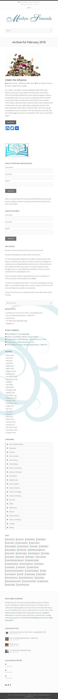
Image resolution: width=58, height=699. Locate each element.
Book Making (13, 462)
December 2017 (11, 393)
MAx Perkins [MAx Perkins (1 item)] (10, 565)
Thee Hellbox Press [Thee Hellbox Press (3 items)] (26, 575)
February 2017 (11, 420)
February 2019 (11, 369)
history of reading (15, 489)
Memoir (11, 509)
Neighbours (10, 321)
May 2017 (9, 412)
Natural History (14, 513)
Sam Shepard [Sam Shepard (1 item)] (10, 572)
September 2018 (11, 377)
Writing (11, 525)
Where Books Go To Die (38, 337)
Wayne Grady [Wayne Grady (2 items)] (10, 582)
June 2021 (9, 356)
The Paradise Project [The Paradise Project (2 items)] (13, 579)
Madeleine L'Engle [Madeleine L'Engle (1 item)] (32, 558)
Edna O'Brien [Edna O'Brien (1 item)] (35, 540)
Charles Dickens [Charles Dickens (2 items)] (22, 540)
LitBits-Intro (13, 505)
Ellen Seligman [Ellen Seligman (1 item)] (11, 544)
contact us (22, 698)
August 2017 (10, 404)
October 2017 (11, 398)
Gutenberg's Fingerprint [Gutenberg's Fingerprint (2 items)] (36, 547)
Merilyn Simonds (12, 83)
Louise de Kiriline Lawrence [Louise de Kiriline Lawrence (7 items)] (15, 558)
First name (9, 165)
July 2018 (9, 380)
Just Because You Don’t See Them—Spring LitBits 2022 (24, 310)
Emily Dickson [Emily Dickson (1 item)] (23, 544)
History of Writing (15, 493)
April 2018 (9, 382)
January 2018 (10, 390)
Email (7, 179)
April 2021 (9, 361)
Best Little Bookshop (16, 442)
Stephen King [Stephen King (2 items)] (30, 572)
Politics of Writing (15, 517)
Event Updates (14, 482)
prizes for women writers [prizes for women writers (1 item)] (14, 568)
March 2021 (10, 364)
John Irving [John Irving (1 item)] (20, 554)
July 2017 (9, 406)
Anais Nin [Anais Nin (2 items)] (20, 537)
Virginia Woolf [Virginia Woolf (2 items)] (43, 579)
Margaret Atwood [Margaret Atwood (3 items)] (12, 561)
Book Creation (41, 83)
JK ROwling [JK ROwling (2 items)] (45, 551)
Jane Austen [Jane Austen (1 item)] (10, 551)
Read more (10, 122)
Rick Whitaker (11, 332)
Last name (8, 172)
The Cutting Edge (23, 332)
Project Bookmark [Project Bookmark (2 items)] (32, 568)
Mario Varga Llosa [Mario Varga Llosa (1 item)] (27, 561)
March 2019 (10, 366)
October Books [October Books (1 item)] (33, 565)
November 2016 (11, 428)
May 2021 (9, 358)
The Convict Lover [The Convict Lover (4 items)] (11, 575)
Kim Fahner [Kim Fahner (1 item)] (30, 554)
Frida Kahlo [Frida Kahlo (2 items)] (44, 544)
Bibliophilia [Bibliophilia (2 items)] (41, 537)
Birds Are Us (10, 316)
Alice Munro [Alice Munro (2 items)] (10, 537)
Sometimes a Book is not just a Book (25, 334)
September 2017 (11, 401)
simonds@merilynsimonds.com (30, 2)
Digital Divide (16, 86)
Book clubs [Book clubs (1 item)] (10, 540)
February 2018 (11, 388)
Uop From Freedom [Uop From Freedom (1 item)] (29, 579)
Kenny (9, 334)
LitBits (34, 276)
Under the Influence (15, 80)
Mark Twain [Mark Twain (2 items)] (39, 561)
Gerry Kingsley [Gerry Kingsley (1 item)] (10, 547)
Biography (12, 446)
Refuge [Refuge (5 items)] (44, 568)
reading (23, 86)
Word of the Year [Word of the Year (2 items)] (23, 582)
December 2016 (11, 425)
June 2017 (9, 409)
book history (13, 458)
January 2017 (10, 422)
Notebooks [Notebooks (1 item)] (21, 565)
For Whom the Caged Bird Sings (16, 318)
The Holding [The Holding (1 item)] (39, 575)
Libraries (12, 497)
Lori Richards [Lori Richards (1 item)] (41, 554)
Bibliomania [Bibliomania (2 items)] (30, 537)
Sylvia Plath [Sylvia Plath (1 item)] (41, 572)
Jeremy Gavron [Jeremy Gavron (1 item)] (34, 551)
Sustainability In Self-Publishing (17, 337)
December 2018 (11, 374)
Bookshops (13, 474)
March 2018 (10, 385)
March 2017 (10, 417)
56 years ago (8, 664)
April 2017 (9, 414)
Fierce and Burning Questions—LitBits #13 (20, 313)
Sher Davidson (12, 342)
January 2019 (10, 372)
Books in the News (15, 466)
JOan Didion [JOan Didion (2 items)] (10, 554)
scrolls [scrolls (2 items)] (21, 572)
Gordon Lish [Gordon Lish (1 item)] (22, 547)
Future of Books (14, 485)
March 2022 (10, 353)
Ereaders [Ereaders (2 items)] (34, 544)
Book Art (12, 450)
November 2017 (11, 396)
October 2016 (11, 430)
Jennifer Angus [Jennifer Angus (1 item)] (22, 551)
